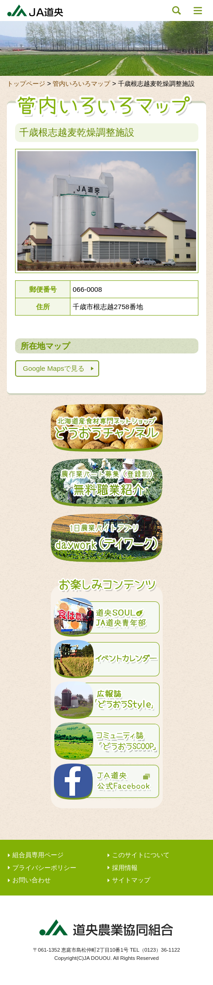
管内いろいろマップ (81, 83)
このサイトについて (141, 855)
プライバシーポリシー (44, 867)
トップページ (26, 83)
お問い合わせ (31, 880)
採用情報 (125, 867)
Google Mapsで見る (54, 368)
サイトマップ (131, 880)
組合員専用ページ (38, 855)
